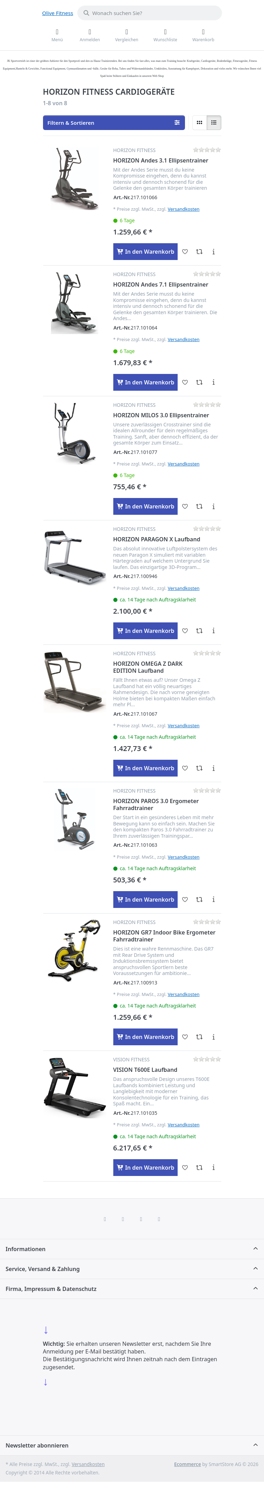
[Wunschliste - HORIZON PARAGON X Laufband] (185, 630)
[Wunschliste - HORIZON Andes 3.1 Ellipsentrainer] (185, 251)
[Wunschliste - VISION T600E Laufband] (185, 1167)
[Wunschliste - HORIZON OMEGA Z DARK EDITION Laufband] (185, 768)
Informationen (25, 1249)
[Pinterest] (159, 1219)
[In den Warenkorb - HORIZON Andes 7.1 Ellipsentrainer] (145, 382)
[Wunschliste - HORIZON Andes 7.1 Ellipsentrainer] (185, 382)
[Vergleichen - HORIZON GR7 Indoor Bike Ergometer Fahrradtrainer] (199, 1036)
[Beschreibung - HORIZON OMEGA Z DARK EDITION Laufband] (213, 768)
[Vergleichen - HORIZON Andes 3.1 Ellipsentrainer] (199, 251)
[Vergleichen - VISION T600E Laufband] (199, 1167)
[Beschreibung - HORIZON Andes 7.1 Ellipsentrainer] (213, 382)
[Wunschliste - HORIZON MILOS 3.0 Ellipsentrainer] (185, 506)
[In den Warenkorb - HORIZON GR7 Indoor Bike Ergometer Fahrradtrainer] (145, 1036)
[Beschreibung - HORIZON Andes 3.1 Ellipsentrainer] (213, 251)
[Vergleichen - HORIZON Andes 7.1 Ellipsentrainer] (199, 382)
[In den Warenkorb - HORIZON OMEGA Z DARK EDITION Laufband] (145, 768)
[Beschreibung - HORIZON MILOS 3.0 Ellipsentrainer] (213, 506)
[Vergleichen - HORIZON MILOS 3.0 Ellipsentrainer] (199, 506)
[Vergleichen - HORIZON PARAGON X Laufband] (199, 630)
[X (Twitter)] (123, 1219)
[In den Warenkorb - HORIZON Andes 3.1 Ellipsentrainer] (145, 251)
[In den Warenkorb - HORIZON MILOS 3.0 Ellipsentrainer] (145, 506)
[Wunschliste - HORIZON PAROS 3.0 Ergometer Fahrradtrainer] (185, 899)
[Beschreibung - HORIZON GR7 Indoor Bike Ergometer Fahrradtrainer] (213, 1036)
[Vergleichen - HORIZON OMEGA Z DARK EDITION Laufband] (199, 768)
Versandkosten (184, 209)
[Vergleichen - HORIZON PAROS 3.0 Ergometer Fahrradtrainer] (199, 899)
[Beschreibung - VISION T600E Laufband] (213, 1167)
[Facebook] (105, 1219)
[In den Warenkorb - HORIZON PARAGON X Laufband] (145, 630)
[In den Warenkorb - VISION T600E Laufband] (145, 1167)
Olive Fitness (57, 12)
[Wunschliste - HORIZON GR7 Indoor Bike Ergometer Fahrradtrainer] (185, 1036)
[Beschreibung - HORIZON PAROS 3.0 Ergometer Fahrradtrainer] (213, 899)
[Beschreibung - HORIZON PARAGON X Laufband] (213, 630)
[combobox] (149, 13)
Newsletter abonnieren (37, 1445)
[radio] (199, 122)
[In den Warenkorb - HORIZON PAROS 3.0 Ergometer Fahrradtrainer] (145, 899)
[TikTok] (141, 1219)
